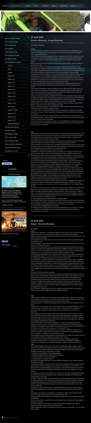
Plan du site (16, 417)
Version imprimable (7, 417)
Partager (5, 241)
